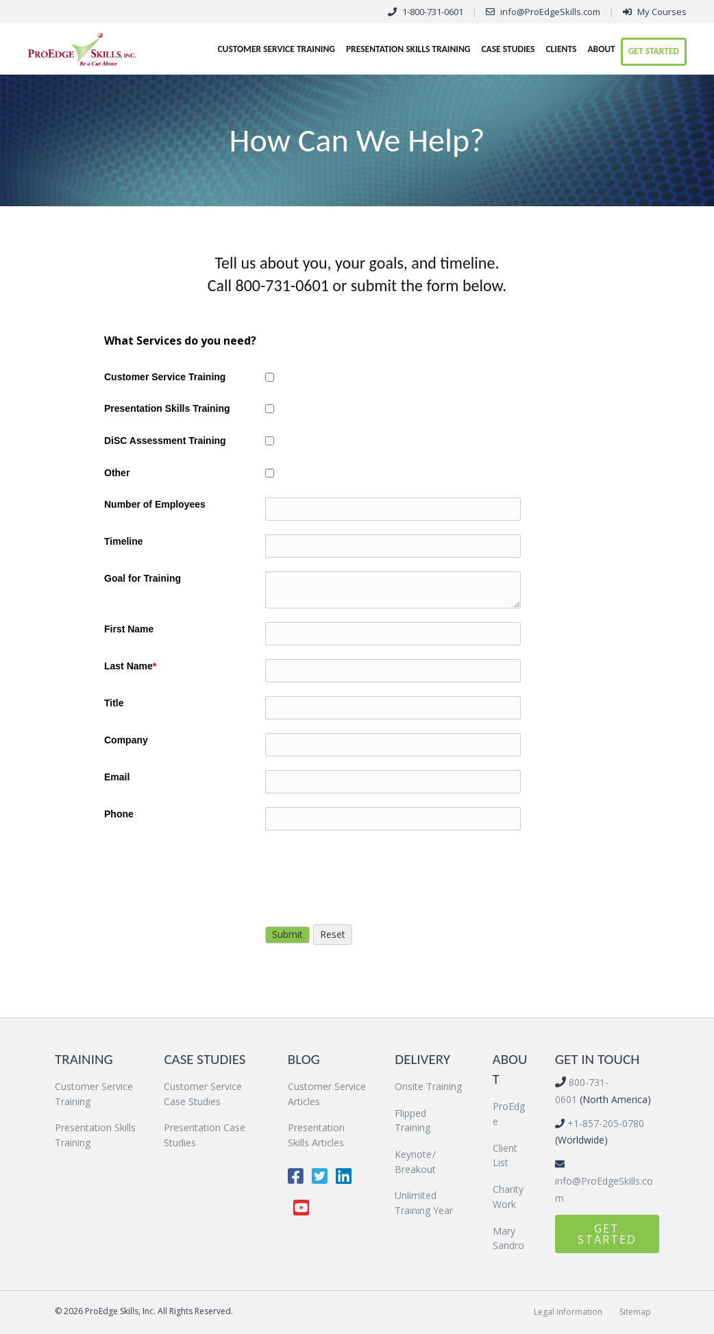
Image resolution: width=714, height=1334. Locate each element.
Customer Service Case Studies (203, 1094)
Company (126, 739)
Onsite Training (428, 1086)
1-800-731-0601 (432, 11)
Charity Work (508, 1197)
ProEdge (509, 1114)
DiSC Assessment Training (165, 440)
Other (117, 472)
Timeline (123, 541)
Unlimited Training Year (424, 1203)
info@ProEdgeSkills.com (550, 11)
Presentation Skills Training (408, 49)
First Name (128, 628)
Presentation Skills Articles (316, 1135)
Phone (119, 813)
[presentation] (369, 871)
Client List (505, 1155)
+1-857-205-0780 (604, 1123)
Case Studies (507, 49)
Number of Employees (155, 504)
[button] (607, 1234)
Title (114, 702)
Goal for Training (142, 578)
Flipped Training (412, 1121)
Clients (560, 49)
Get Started (653, 51)
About (601, 49)
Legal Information (568, 1312)
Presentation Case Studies (204, 1135)
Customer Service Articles (327, 1094)
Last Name (130, 665)
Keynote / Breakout (415, 1162)
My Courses (662, 11)
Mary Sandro (508, 1238)
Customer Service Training (276, 49)
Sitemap (635, 1312)
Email (117, 776)
